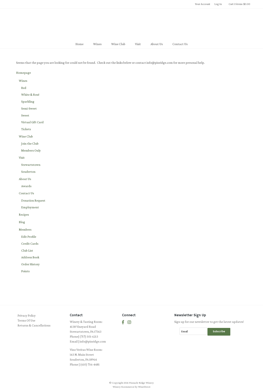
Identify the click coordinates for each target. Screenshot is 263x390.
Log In (218, 4)
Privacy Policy (27, 315)
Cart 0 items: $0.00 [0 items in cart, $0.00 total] (239, 4)
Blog (22, 222)
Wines (97, 44)
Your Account (202, 4)
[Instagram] (129, 322)
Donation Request (33, 200)
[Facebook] (123, 322)
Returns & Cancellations (34, 325)
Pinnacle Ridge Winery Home (131, 24)
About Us (156, 44)
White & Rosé (30, 94)
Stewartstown (30, 165)
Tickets (26, 129)
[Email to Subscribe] (193, 331)
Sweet (25, 115)
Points (25, 271)
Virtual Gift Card (32, 122)
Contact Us (180, 44)
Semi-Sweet (29, 108)
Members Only (31, 150)
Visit (138, 44)
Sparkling (27, 101)
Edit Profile (28, 236)
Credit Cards (29, 243)
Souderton (28, 171)
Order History (30, 264)
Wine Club (118, 44)
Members (25, 229)
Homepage (23, 72)
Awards (26, 186)
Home (79, 44)
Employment (30, 207)
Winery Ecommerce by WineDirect (131, 386)
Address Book (30, 257)
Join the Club (30, 143)
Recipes (24, 214)
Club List (27, 250)
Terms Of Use (26, 320)
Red (23, 88)
